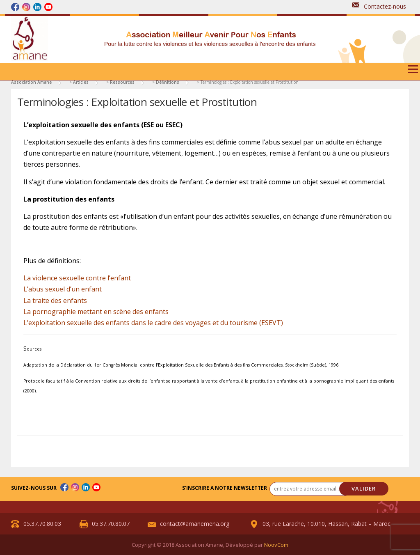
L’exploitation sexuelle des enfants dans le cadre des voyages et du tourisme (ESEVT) (153, 322)
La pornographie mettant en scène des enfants (96, 311)
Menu (413, 72)
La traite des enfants (55, 300)
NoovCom (276, 544)
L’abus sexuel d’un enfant (62, 289)
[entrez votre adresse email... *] (310, 489)
